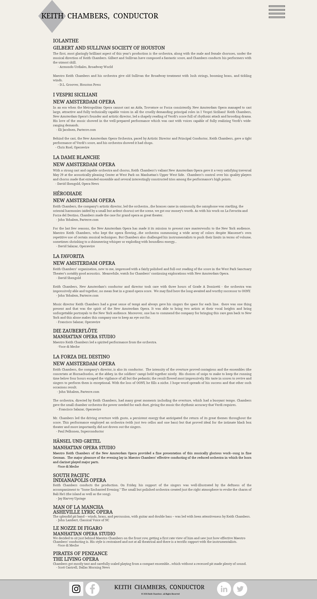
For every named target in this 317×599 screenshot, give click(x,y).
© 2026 (144, 594)
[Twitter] (240, 589)
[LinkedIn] (224, 589)
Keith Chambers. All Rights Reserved (163, 594)
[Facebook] (92, 589)
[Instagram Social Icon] (76, 589)
